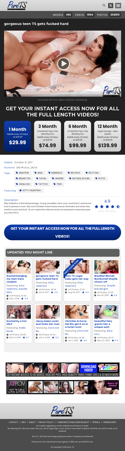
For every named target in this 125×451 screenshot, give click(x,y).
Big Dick (74, 172)
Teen (58, 184)
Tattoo (42, 184)
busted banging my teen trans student (17, 278)
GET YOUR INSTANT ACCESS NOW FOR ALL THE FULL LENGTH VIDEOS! (63, 232)
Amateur (22, 172)
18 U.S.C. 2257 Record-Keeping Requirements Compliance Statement (62, 436)
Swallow (23, 184)
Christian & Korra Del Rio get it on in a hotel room (76, 323)
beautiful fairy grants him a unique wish (103, 323)
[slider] (60, 93)
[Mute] (111, 93)
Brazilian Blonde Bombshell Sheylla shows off (105, 278)
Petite (100, 178)
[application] (62, 64)
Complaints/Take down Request (73, 422)
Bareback (55, 172)
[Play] (62, 63)
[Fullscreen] (116, 93)
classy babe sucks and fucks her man (47, 322)
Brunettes (23, 178)
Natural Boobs (79, 178)
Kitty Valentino (30, 190)
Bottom (92, 172)
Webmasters (109, 422)
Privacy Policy (46, 422)
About (32, 422)
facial (41, 178)
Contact (13, 422)
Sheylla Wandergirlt (104, 287)
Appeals (96, 422)
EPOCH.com (88, 441)
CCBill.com (73, 441)
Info (24, 422)
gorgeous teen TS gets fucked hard (47, 277)
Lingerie (58, 178)
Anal (39, 172)
